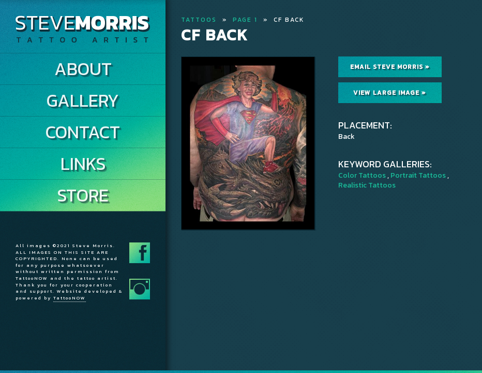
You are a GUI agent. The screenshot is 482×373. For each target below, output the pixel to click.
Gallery (83, 100)
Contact (83, 132)
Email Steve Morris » (390, 66)
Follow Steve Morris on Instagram (139, 289)
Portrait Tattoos (418, 175)
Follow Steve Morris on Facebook (139, 252)
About (83, 69)
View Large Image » (389, 92)
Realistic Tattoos (367, 185)
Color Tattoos (362, 175)
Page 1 (245, 19)
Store (83, 195)
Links (83, 164)
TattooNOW (69, 298)
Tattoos (199, 19)
